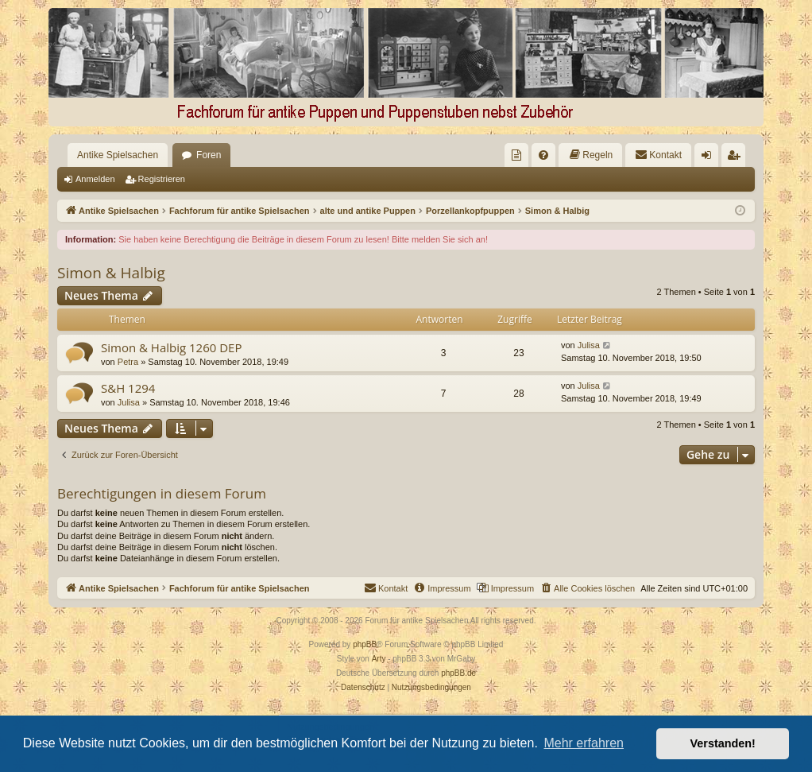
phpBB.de (458, 673)
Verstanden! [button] (723, 743)
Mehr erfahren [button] (583, 743)
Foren (208, 155)
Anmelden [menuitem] (710, 158)
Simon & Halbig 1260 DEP (171, 347)
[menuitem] (516, 155)
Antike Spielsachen (117, 155)
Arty (379, 658)
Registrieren (161, 179)
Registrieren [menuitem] (737, 158)
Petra (128, 362)
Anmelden (95, 179)
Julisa (589, 345)
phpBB (365, 644)
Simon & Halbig (111, 272)
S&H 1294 (128, 388)
